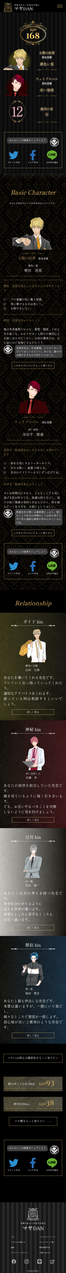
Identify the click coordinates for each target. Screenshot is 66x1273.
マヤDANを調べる (18, 1242)
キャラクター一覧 (46, 1242)
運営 (12, 1248)
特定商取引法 (44, 1248)
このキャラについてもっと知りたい (33, 365)
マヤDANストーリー (47, 1237)
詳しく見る (33, 712)
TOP (12, 1237)
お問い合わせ (44, 1253)
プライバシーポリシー (20, 1253)
